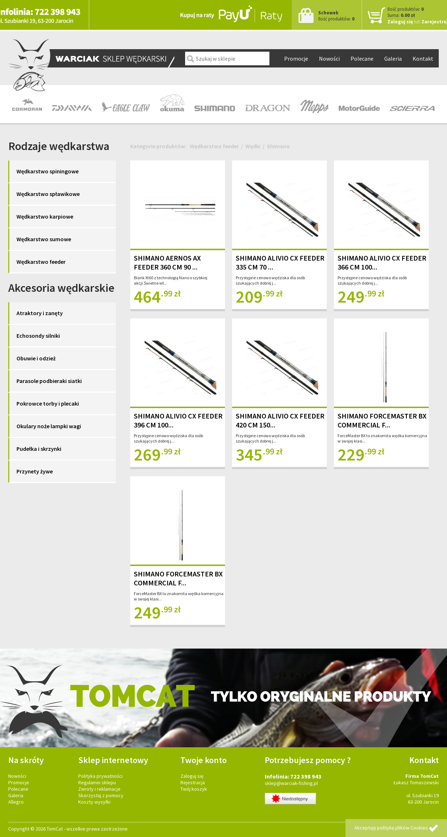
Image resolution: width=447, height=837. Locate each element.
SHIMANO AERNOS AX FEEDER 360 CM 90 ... (167, 262)
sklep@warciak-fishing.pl (291, 783)
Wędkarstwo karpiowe (45, 216)
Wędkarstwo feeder (41, 261)
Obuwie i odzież (36, 358)
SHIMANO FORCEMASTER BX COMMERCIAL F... (382, 420)
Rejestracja (192, 782)
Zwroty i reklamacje (99, 789)
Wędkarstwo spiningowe (48, 171)
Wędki (252, 146)
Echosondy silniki (38, 335)
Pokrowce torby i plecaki (48, 403)
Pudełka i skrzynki (39, 448)
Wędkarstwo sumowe (44, 239)
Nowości (329, 58)
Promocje (296, 58)
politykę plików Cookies (402, 827)
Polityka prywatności (100, 776)
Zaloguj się (400, 21)
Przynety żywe (35, 471)
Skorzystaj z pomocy (100, 795)
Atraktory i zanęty (40, 313)
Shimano (278, 146)
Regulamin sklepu (97, 782)
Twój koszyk (193, 789)
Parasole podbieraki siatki (49, 380)
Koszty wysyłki (94, 802)
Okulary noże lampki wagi (49, 426)
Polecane (361, 58)
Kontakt (423, 58)
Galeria (393, 58)
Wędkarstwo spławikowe (48, 193)
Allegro (16, 802)
